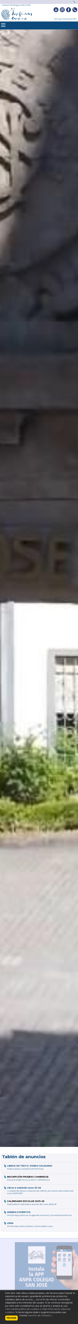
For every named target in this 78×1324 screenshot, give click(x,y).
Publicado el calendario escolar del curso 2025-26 (31, 1204)
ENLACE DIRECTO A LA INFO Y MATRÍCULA (28, 1180)
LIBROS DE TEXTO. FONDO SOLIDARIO (29, 1165)
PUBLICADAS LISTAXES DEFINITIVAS (25, 1169)
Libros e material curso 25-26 (24, 1187)
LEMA (10, 1223)
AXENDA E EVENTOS (18, 1212)
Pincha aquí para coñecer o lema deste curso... (30, 1226)
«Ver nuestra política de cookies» (22, 1309)
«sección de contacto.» (40, 1315)
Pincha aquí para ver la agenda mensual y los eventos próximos (39, 1215)
